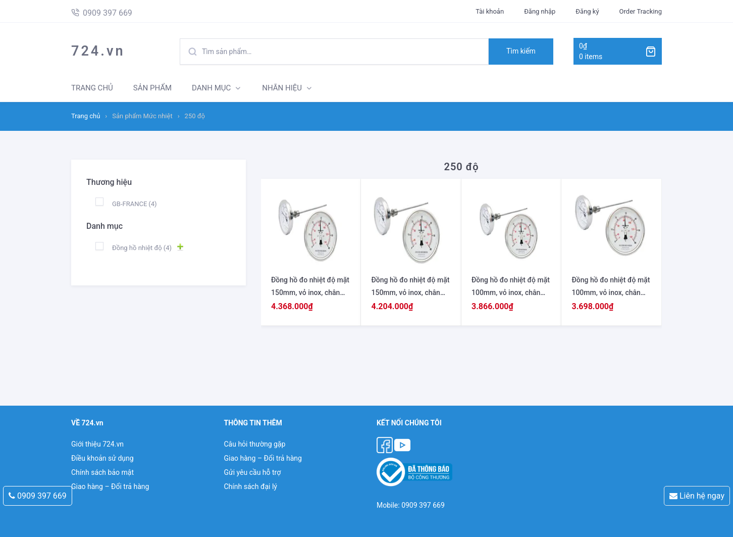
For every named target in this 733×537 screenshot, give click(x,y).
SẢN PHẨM (152, 87)
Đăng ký (587, 11)
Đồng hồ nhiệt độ (142, 248)
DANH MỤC (211, 87)
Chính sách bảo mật (102, 472)
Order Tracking (640, 11)
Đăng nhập (539, 11)
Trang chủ (85, 116)
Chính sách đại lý (250, 486)
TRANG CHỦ (92, 87)
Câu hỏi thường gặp (254, 444)
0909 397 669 (38, 496)
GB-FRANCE (134, 204)
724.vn (98, 51)
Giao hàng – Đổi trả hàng (110, 486)
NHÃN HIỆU (282, 87)
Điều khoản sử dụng (102, 458)
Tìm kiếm (521, 51)
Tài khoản (490, 11)
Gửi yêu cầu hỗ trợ (252, 472)
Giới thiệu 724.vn (97, 444)
